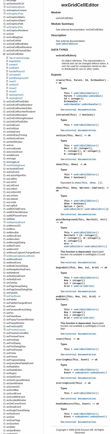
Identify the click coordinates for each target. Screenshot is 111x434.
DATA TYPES (59, 49)
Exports (56, 74)
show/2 (12, 88)
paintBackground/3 (18, 78)
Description (58, 35)
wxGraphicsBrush (16, 7)
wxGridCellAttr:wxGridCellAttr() (85, 209)
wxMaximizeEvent (16, 222)
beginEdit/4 (15, 61)
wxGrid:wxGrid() (84, 286)
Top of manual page (19, 58)
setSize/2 (14, 85)
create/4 (13, 64)
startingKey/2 (16, 98)
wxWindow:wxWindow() (89, 96)
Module (56, 12)
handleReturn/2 (17, 71)
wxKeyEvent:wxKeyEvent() (91, 372)
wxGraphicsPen (15, 27)
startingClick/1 (16, 95)
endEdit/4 (14, 68)
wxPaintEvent (14, 296)
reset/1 (12, 81)
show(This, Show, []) (88, 183)
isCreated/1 (15, 75)
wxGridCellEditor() (86, 93)
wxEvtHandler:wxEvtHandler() (82, 104)
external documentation (80, 110)
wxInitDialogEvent (16, 165)
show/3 (12, 91)
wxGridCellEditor (67, 44)
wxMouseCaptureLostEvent (21, 256)
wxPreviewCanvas (16, 330)
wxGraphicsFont (15, 13)
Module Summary (62, 23)
